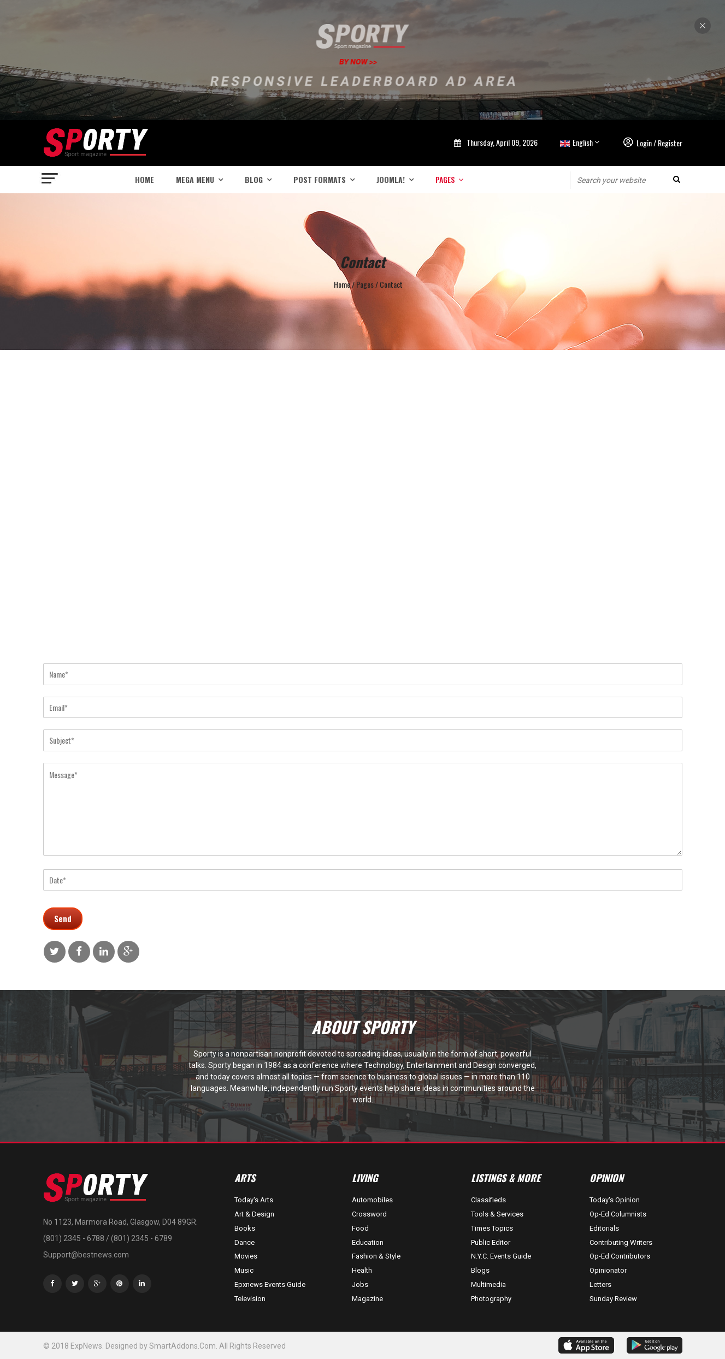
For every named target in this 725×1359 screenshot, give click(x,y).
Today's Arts (253, 1200)
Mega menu (195, 179)
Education (368, 1242)
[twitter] (75, 1283)
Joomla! (390, 179)
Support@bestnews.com (86, 1254)
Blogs (480, 1270)
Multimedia (488, 1284)
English (575, 142)
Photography (491, 1299)
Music (244, 1270)
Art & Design (254, 1214)
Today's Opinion (615, 1200)
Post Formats (319, 179)
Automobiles (372, 1200)
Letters (600, 1284)
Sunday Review (613, 1299)
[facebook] (52, 1283)
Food (360, 1228)
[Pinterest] (119, 1283)
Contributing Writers (621, 1242)
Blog (254, 179)
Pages (445, 179)
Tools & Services (497, 1214)
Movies (245, 1256)
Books (244, 1228)
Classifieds (488, 1200)
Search (676, 179)
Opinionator (608, 1270)
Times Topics (492, 1228)
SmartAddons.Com (182, 1346)
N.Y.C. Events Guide (501, 1256)
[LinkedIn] (142, 1283)
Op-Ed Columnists (618, 1214)
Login (644, 143)
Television (250, 1299)
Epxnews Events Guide (269, 1284)
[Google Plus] (97, 1283)
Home (144, 179)
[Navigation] (50, 179)
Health (362, 1270)
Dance (244, 1242)
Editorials (604, 1228)
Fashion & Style (376, 1256)
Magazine (367, 1299)
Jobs (360, 1284)
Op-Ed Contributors (620, 1256)
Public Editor (490, 1242)
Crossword (369, 1214)
